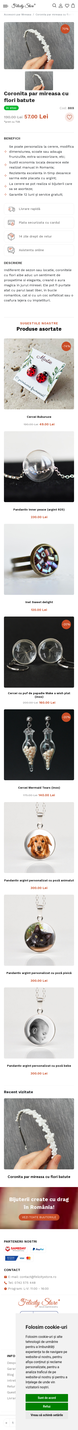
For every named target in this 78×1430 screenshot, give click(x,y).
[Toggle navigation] (6, 5)
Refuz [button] (47, 1406)
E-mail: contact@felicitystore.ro (30, 1277)
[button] (60, 5)
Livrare (12, 1398)
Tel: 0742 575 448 (20, 1283)
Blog (10, 1375)
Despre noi (15, 1363)
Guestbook (15, 1392)
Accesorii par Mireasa (17, 14)
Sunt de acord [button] (47, 1397)
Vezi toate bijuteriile (39, 1217)
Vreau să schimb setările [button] (47, 1415)
